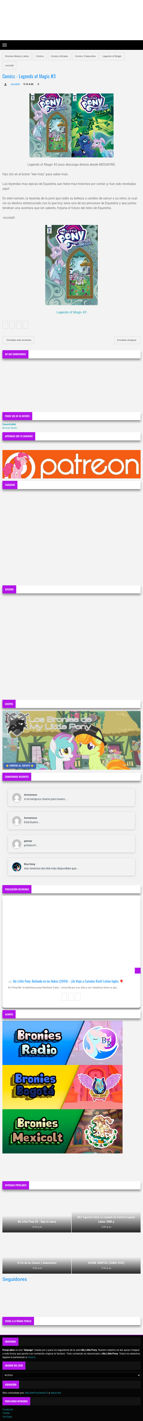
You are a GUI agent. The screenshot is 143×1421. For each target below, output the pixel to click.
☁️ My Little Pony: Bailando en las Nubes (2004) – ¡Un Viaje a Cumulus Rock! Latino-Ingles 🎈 (66, 981)
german (28, 841)
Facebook (7, 1409)
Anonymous (30, 794)
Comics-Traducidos (85, 56)
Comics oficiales (59, 56)
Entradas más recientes (18, 340)
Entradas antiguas (127, 340)
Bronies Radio (9, 428)
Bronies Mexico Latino (17, 56)
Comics (40, 56)
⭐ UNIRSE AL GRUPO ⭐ (20, 765)
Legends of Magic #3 (71, 312)
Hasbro (31, 1357)
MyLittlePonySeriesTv (36, 1392)
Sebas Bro (55, 1392)
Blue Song (29, 864)
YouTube (7, 1416)
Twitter (6, 1413)
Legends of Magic (112, 56)
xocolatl (9, 65)
